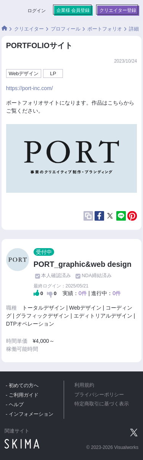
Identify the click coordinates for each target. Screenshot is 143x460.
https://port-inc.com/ (29, 88)
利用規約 (84, 385)
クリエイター (29, 28)
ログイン (36, 10)
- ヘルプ (15, 404)
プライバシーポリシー (99, 394)
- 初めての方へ (22, 385)
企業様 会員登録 (73, 10)
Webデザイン (24, 73)
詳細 (134, 28)
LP (53, 73)
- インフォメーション (29, 414)
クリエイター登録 (118, 10)
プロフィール (65, 28)
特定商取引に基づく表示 (101, 404)
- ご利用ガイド (22, 395)
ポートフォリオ (104, 28)
